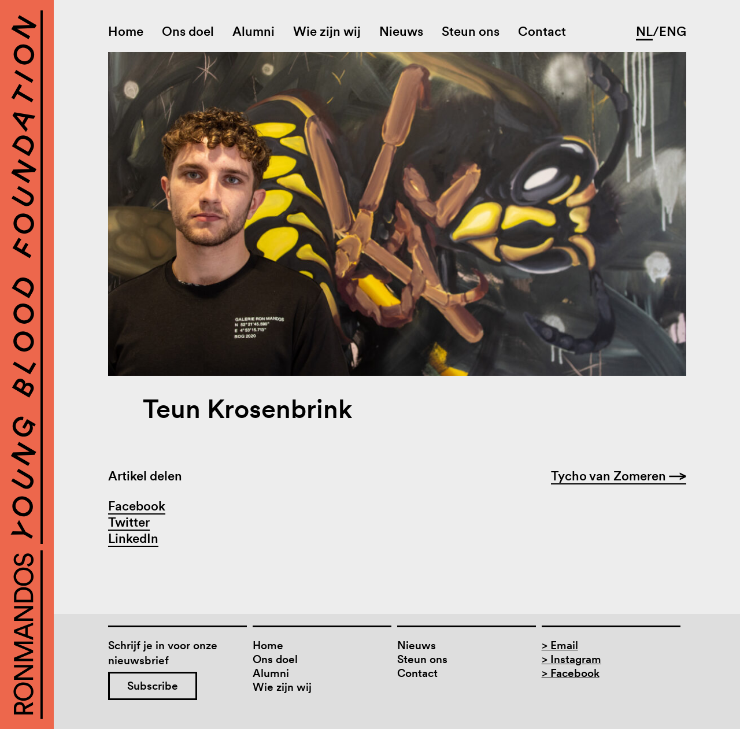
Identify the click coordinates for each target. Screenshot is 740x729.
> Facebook (571, 673)
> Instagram (571, 659)
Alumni (253, 31)
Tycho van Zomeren (618, 475)
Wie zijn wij (327, 31)
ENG (672, 31)
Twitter (129, 522)
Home (125, 31)
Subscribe (152, 686)
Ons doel (188, 31)
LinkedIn (133, 538)
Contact (542, 31)
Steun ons (471, 31)
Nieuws (401, 31)
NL (644, 31)
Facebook (136, 505)
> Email (560, 645)
